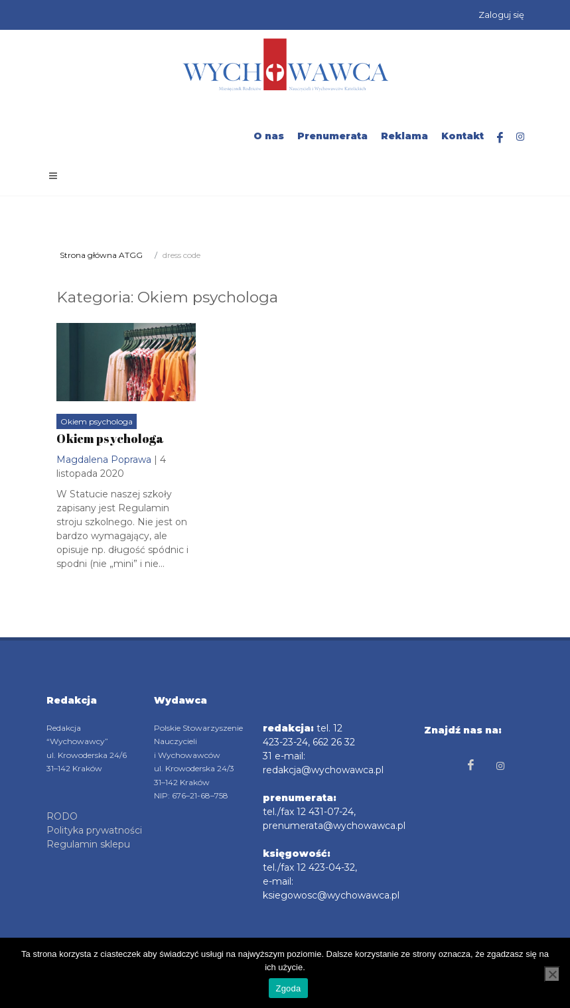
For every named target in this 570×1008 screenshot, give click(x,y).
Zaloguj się (501, 14)
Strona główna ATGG (101, 255)
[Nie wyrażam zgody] (552, 974)
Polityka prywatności (94, 830)
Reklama (404, 136)
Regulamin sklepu (88, 844)
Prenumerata (332, 136)
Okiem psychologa (96, 421)
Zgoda (288, 988)
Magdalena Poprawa (103, 460)
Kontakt (462, 136)
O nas (268, 136)
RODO (62, 816)
